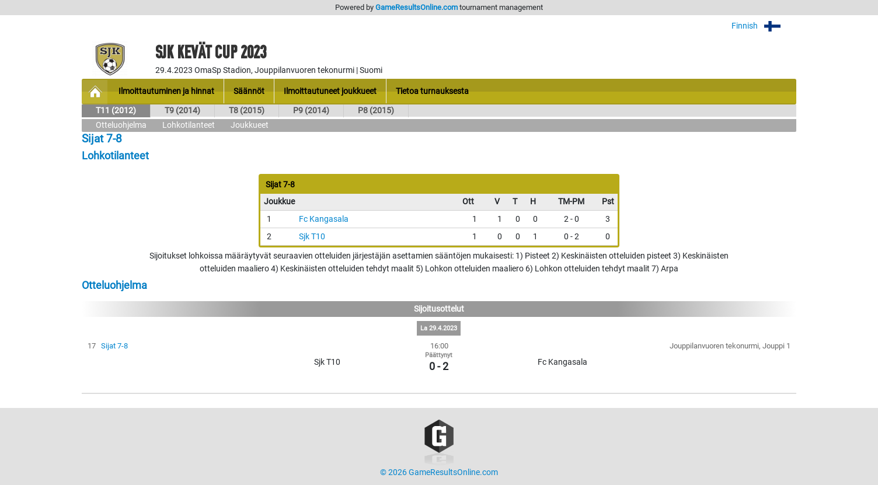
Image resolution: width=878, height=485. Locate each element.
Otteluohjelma (121, 125)
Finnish (763, 26)
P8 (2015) (376, 111)
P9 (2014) (311, 111)
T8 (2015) (246, 111)
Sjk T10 (312, 237)
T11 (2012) (116, 111)
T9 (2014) (182, 111)
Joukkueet (250, 125)
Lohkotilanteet (188, 125)
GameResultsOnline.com (416, 7)
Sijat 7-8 (114, 345)
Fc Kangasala (324, 219)
